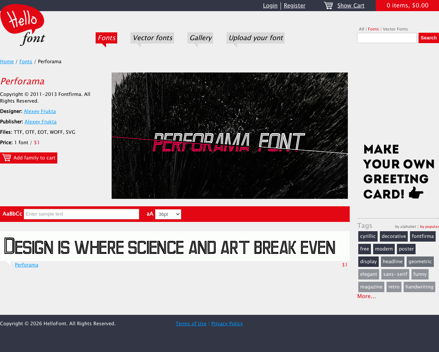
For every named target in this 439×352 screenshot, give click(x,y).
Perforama (26, 265)
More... (366, 296)
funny (420, 274)
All (361, 29)
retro (394, 287)
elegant (368, 274)
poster (406, 249)
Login (270, 5)
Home (7, 61)
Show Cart (351, 5)
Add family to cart (28, 158)
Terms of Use (191, 323)
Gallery (200, 38)
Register (294, 5)
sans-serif (395, 274)
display (368, 261)
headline (393, 261)
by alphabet (405, 226)
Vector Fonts (395, 29)
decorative (394, 236)
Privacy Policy (227, 323)
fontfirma (423, 236)
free (364, 249)
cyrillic (368, 236)
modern (384, 249)
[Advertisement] (398, 95)
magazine (371, 287)
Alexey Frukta (40, 111)
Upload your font (255, 38)
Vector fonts (152, 38)
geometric (420, 261)
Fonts (106, 38)
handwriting (419, 287)
